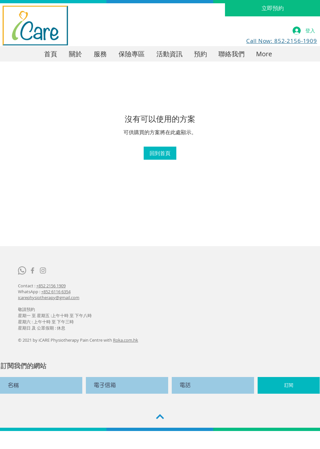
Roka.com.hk (125, 340)
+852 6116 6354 (56, 292)
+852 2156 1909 (51, 286)
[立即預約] (272, 8)
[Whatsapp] (22, 270)
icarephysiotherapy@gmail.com (48, 297)
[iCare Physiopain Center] (32, 270)
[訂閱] (289, 385)
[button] (169, 53)
